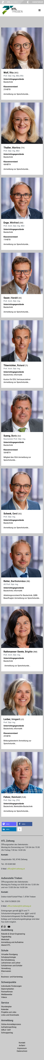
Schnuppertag (7, 1033)
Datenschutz (22, 1051)
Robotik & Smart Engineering (13, 934)
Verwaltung (6, 968)
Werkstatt (5, 939)
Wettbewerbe (6, 994)
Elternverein (6, 971)
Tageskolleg (6, 937)
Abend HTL (5, 945)
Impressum (22, 1048)
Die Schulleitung (8, 960)
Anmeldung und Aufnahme (12, 942)
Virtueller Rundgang (9, 954)
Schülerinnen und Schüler (11, 965)
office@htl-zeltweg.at (16, 869)
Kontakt (22, 1043)
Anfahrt (22, 1045)
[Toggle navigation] (39, 10)
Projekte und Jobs (8, 1012)
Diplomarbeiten (7, 989)
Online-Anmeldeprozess (11, 1024)
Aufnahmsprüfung (8, 1027)
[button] (9, 824)
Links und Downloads (10, 1015)
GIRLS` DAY (6, 1030)
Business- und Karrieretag (12, 977)
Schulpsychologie (8, 957)
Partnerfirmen (7, 992)
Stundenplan (6, 1006)
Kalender (5, 1009)
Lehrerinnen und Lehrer (10, 963)
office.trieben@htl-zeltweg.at (19, 906)
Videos (4, 997)
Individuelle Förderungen (11, 986)
